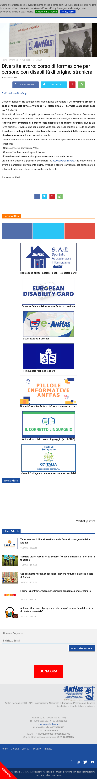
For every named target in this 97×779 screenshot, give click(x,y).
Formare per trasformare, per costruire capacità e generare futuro (55, 591)
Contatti (15, 748)
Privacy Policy (68, 11)
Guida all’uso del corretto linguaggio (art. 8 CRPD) (48, 439)
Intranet (48, 748)
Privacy (37, 748)
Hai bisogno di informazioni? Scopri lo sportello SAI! (48, 273)
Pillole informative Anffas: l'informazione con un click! (48, 406)
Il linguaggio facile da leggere (39, 371)
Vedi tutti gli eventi (85, 520)
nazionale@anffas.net (48, 724)
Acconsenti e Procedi (46, 11)
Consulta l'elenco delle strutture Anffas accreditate (48, 306)
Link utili (26, 748)
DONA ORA (48, 671)
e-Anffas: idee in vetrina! (36, 338)
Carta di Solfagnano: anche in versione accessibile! (48, 473)
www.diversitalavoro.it (64, 160)
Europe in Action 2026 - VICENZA (38, 488)
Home (5, 748)
